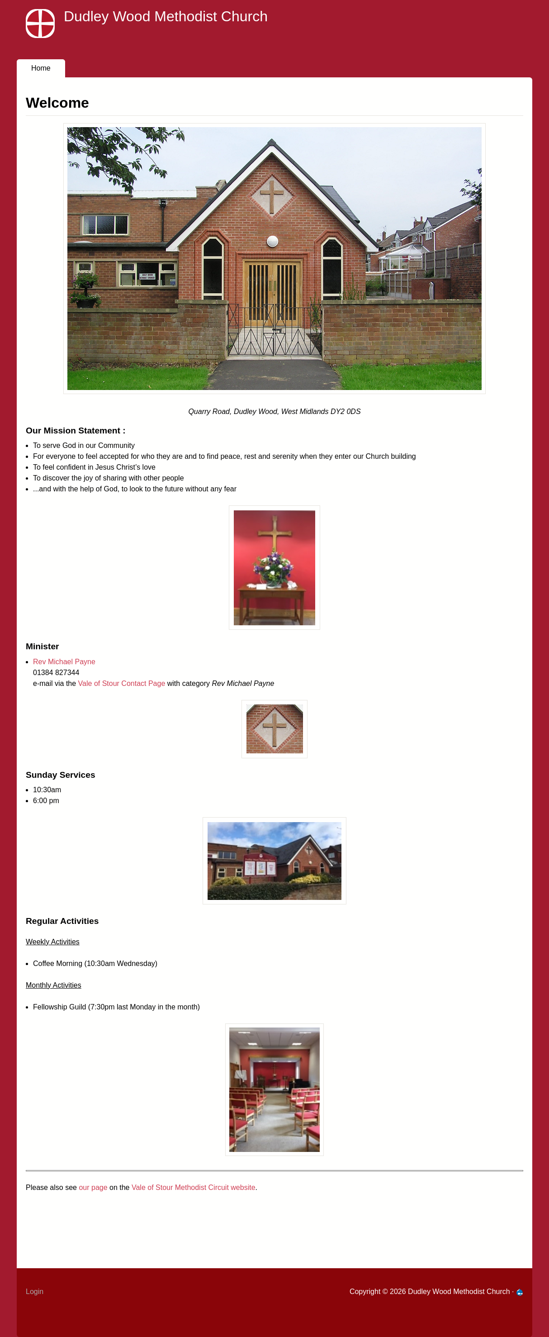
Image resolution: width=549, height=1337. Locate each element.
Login (34, 1291)
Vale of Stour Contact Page (122, 683)
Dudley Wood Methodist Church (166, 16)
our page (93, 1187)
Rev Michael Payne (64, 662)
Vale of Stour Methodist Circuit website (194, 1187)
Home (41, 68)
